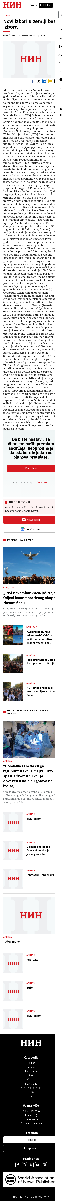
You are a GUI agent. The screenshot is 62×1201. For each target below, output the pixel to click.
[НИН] (31, 1043)
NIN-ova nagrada (31, 1087)
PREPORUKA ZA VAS (20, 540)
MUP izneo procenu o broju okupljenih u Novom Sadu (42, 691)
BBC (31, 1091)
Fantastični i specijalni (40, 875)
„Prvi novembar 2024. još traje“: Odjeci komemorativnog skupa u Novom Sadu (31, 597)
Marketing (31, 1115)
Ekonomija (31, 1071)
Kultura (31, 1079)
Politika (31, 1063)
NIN (15, 1197)
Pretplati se (45, 5)
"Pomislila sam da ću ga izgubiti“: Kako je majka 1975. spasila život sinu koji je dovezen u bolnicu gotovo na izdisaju (28, 776)
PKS (31, 1096)
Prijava (33, 5)
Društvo (8, 587)
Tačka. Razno (11, 941)
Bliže (29, 987)
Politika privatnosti (31, 1123)
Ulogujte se (42, 482)
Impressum (31, 1119)
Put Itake (32, 959)
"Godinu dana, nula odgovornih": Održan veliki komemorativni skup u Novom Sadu (39, 637)
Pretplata (31, 468)
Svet (31, 1075)
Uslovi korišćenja (31, 1111)
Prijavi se (31, 1139)
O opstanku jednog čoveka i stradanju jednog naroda (38, 850)
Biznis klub (31, 1083)
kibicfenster (34, 818)
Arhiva (7, 16)
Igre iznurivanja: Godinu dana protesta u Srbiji (41, 661)
